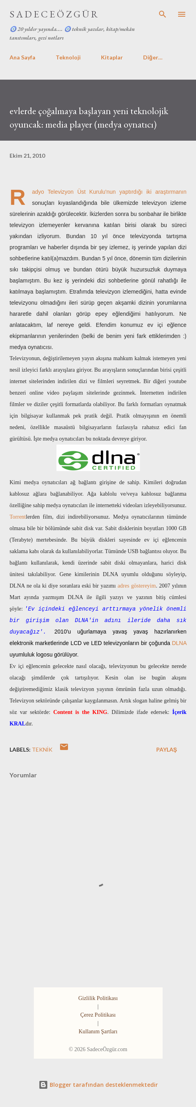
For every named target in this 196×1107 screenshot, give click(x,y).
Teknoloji (68, 57)
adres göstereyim (137, 586)
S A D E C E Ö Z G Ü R (54, 14)
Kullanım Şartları (98, 1031)
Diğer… (153, 57)
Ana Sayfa (22, 57)
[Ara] (162, 14)
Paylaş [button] (166, 749)
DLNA (179, 643)
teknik (42, 749)
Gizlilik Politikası (98, 998)
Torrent (18, 517)
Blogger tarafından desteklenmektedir (98, 1084)
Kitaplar (112, 57)
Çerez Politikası (98, 1015)
